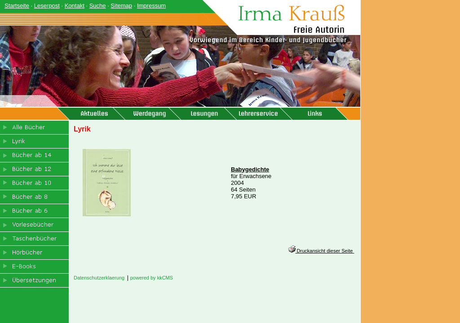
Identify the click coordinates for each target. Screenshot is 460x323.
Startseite (16, 5)
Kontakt (74, 5)
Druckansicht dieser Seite (321, 250)
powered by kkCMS (151, 277)
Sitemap (121, 5)
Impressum (151, 5)
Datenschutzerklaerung (99, 277)
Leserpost (47, 5)
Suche (97, 5)
